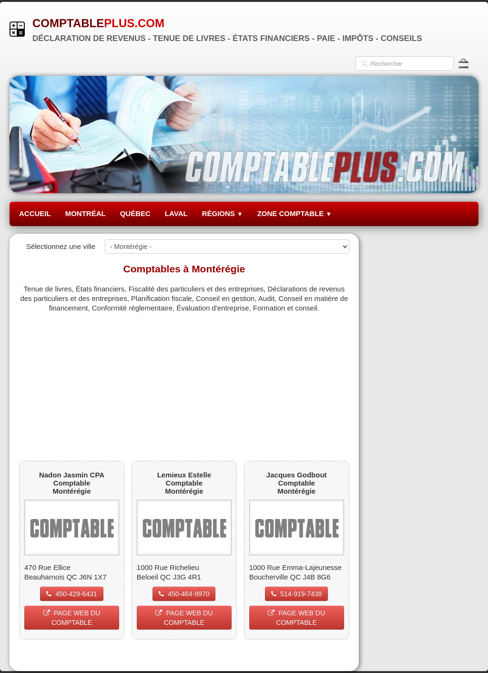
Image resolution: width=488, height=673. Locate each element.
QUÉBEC (135, 213)
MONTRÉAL (85, 213)
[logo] (219, 29)
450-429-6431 (71, 594)
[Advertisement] (184, 379)
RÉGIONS (222, 213)
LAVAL (176, 213)
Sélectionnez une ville (60, 246)
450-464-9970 (184, 594)
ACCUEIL (35, 213)
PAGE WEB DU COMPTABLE (72, 617)
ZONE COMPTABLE (294, 213)
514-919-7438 (296, 594)
